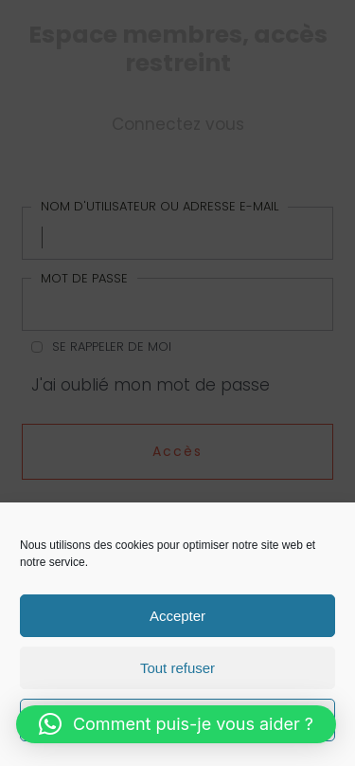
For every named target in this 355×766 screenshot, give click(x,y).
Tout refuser (177, 668)
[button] (176, 724)
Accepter (177, 616)
